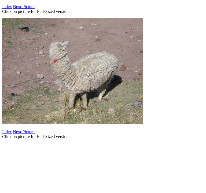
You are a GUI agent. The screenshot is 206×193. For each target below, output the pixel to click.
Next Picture (23, 6)
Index (7, 6)
